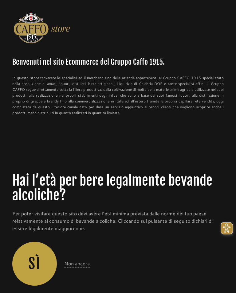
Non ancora (77, 263)
